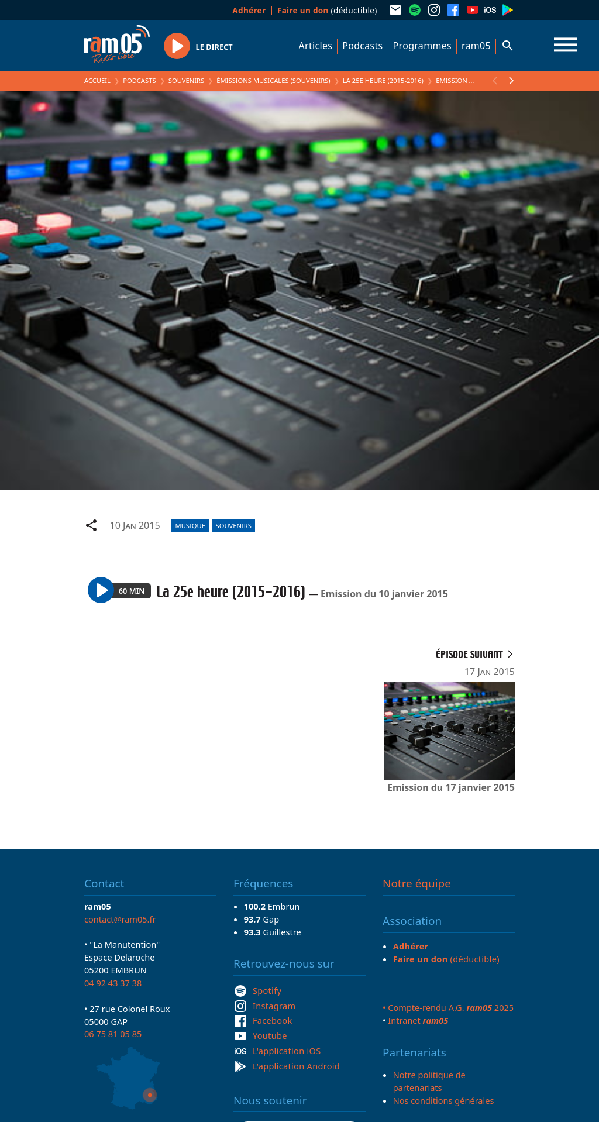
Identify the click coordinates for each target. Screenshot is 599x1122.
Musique (190, 525)
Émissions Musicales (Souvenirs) (273, 80)
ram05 (476, 45)
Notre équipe (417, 883)
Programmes (422, 45)
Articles (316, 45)
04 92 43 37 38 (113, 983)
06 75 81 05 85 (113, 1034)
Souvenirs (186, 80)
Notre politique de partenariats (429, 1081)
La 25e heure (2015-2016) (383, 80)
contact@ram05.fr (120, 919)
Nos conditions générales (443, 1100)
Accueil (97, 80)
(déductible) (327, 10)
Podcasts (362, 45)
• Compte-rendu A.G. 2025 (448, 1007)
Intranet (418, 1020)
